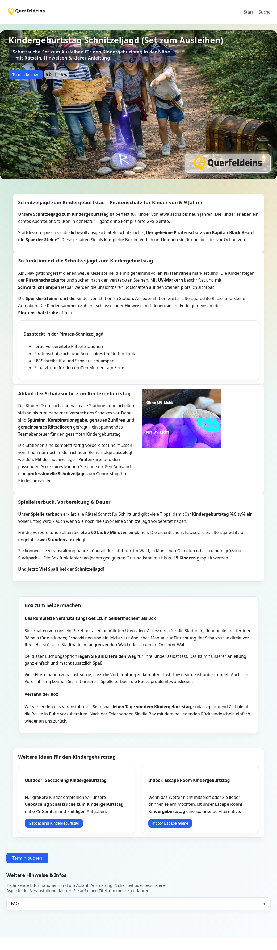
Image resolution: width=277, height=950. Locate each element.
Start (248, 12)
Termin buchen (25, 74)
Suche (265, 12)
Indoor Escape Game (170, 823)
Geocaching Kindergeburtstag (54, 823)
